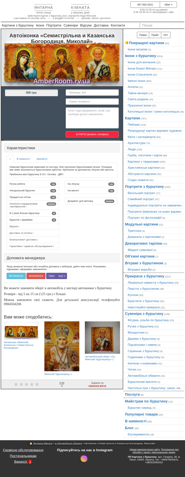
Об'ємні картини (140, 256)
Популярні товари (141, 414)
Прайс (155, 34)
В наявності (23, 158)
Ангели (133, 87)
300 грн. (31, 92)
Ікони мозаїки (137, 49)
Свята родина (138, 99)
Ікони (40, 25)
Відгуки (85, 25)
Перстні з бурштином (143, 288)
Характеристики (21, 148)
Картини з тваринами (143, 161)
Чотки (132, 369)
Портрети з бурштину (144, 187)
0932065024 (36, 275)
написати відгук (97, 385)
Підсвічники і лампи (142, 345)
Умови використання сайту (145, 449)
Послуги (132, 394)
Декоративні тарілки (143, 243)
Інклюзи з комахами (142, 363)
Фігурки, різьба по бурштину (148, 320)
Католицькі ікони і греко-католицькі (153, 111)
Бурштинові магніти (142, 382)
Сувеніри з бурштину (144, 314)
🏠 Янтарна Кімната (40, 443)
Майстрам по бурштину (146, 401)
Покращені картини (146, 43)
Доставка (101, 25)
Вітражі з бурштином (144, 263)
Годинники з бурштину (144, 357)
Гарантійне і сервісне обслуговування (32, 246)
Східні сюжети (138, 180)
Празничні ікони (139, 105)
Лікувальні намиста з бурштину (151, 282)
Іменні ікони (136, 81)
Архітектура (136, 143)
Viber (168, 4)
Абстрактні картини (142, 174)
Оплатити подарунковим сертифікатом (33, 205)
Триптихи (134, 231)
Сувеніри (71, 25)
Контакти (118, 25)
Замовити (41, 158)
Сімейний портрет (141, 199)
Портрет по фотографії (145, 217)
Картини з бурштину (18, 25)
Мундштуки (136, 332)
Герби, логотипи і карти (145, 155)
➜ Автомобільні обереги (68, 443)
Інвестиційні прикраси (144, 307)
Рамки (143, 34)
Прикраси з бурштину (144, 276)
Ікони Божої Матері (142, 68)
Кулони (133, 295)
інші (62, 275)
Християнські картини (144, 167)
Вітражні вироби (140, 269)
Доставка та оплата (21, 233)
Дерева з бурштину (142, 339)
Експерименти (138, 434)
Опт (165, 34)
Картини (132, 118)
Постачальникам (23, 456)
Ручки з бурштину (141, 326)
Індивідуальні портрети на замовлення (156, 205)
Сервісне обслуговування (23, 450)
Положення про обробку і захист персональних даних (156, 451)
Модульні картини (141, 224)
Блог (129, 428)
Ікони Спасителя (140, 74)
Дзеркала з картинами (144, 237)
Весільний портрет (141, 193)
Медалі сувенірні (140, 250)
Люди (132, 149)
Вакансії (23, 462)
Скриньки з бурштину (143, 351)
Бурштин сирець (140, 407)
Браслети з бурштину (143, 301)
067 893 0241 (145, 4)
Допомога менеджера (26, 258)
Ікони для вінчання (142, 62)
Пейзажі (134, 124)
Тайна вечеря (138, 93)
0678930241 (16, 275)
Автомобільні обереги (144, 375)
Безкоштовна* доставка (24, 239)
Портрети (53, 25)
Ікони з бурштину (140, 56)
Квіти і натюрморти (142, 137)
